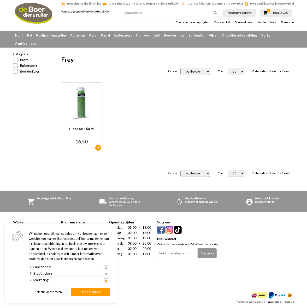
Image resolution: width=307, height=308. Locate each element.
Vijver (213, 35)
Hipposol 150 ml (81, 129)
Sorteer (172, 71)
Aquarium (77, 35)
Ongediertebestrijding (239, 35)
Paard (105, 35)
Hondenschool (266, 22)
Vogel (93, 35)
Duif (157, 35)
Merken (266, 35)
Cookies (289, 301)
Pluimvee (143, 35)
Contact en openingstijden (192, 22)
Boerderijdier (174, 35)
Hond (19, 35)
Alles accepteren (90, 292)
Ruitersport (123, 35)
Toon (221, 71)
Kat (29, 35)
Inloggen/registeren (239, 12)
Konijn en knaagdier (51, 35)
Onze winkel (222, 22)
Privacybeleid (274, 301)
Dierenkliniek (243, 22)
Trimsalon (287, 22)
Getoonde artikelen (271, 71)
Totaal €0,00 (280, 12)
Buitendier (197, 35)
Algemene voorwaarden (250, 301)
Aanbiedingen (25, 43)
